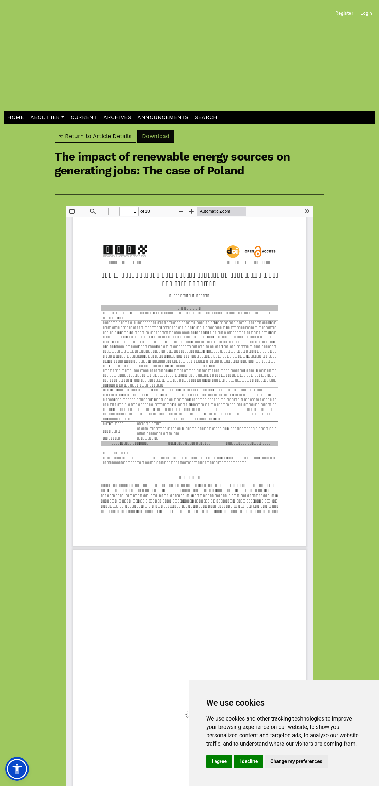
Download (158, 135)
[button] (47, 117)
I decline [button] (248, 761)
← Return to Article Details (95, 136)
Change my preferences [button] (296, 761)
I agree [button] (219, 761)
